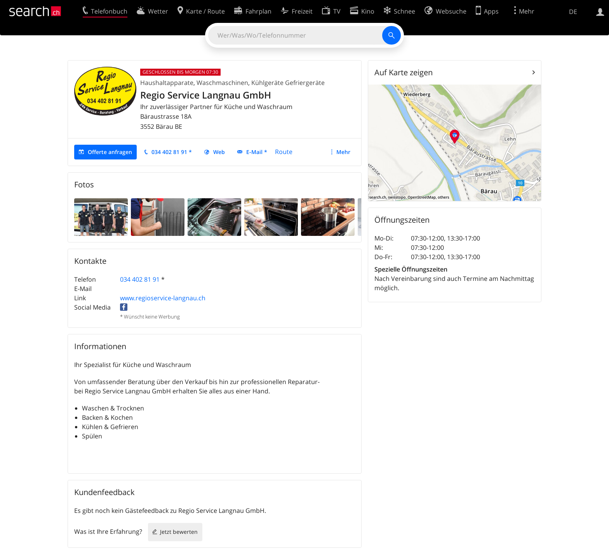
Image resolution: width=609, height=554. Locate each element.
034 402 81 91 (140, 279)
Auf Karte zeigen (403, 72)
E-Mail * (256, 152)
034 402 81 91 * (171, 152)
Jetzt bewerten (179, 531)
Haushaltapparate (166, 82)
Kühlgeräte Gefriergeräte (288, 82)
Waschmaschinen (222, 82)
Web (219, 152)
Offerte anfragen (110, 152)
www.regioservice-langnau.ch (162, 298)
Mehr (343, 152)
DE (573, 11)
